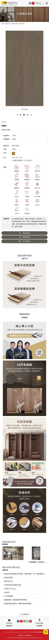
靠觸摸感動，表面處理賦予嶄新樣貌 (15, 600)
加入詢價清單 (24, 241)
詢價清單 (30, 3)
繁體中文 (38, 3)
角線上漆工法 (8, 581)
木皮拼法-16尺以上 (10, 589)
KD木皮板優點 (8, 596)
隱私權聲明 (28, 635)
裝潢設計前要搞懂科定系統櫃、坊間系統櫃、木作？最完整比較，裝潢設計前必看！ (25, 574)
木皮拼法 (7, 592)
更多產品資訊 (24, 237)
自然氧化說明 (8, 577)
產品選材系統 (24, 233)
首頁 (2, 23)
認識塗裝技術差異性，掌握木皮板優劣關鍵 (17, 603)
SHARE (24, 109)
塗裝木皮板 (22, 23)
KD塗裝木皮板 (14, 23)
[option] (13, 553)
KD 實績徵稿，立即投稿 (38, 562)
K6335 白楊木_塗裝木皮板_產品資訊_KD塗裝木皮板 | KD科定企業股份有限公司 (9, 3)
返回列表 (24, 614)
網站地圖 (20, 635)
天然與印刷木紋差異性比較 (12, 585)
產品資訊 (7, 23)
